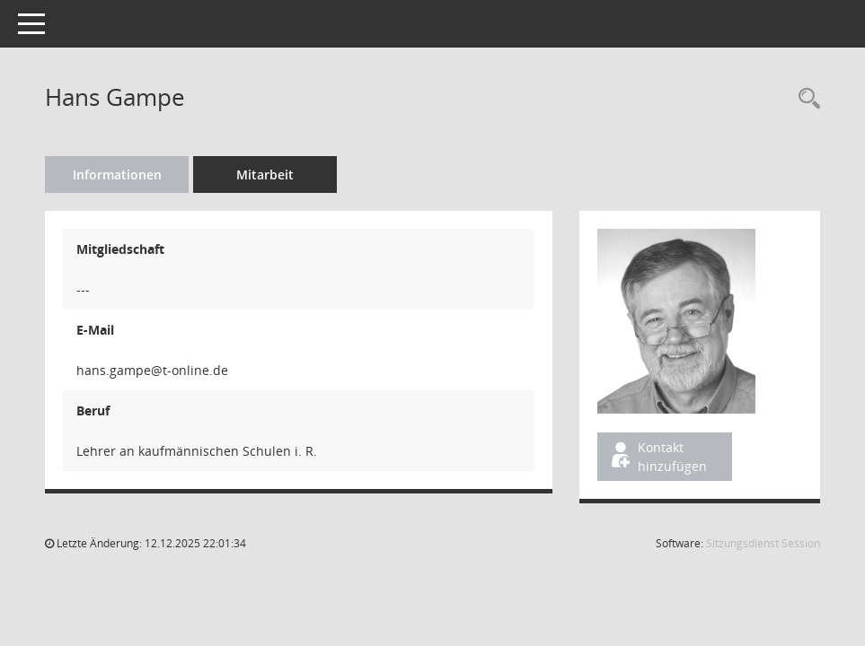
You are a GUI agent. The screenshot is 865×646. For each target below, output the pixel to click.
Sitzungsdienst (763, 543)
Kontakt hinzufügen (657, 457)
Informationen (117, 174)
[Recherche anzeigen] (805, 99)
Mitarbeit (265, 174)
